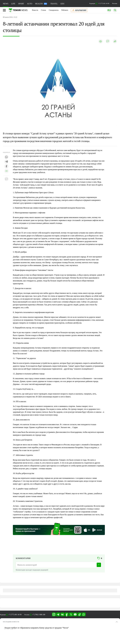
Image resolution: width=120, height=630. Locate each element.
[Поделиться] (115, 41)
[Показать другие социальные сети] (6, 171)
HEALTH (41, 4)
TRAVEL (54, 4)
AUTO (29, 4)
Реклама (114, 3)
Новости (35, 10)
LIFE (13, 4)
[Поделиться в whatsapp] (6, 157)
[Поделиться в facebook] (6, 166)
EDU (63, 4)
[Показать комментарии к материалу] (6, 179)
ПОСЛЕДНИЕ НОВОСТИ (11, 622)
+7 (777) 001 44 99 (14, 615)
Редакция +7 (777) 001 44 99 (99, 3)
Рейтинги (64, 10)
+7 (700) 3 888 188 (38, 615)
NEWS (5, 4)
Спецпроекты (54, 10)
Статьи (43, 10)
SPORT (21, 4)
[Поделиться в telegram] (6, 161)
